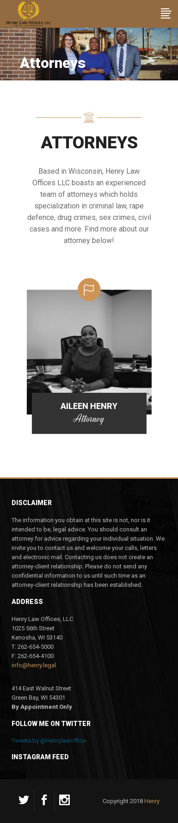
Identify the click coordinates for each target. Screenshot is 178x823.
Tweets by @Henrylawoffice (49, 740)
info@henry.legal (34, 665)
